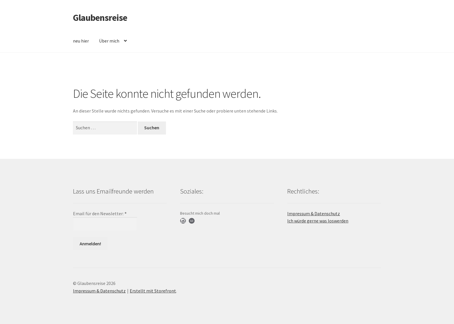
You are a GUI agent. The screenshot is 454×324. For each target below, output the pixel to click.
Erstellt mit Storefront (153, 291)
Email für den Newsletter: (100, 213)
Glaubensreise (100, 17)
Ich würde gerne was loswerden (317, 221)
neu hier (81, 41)
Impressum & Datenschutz (313, 213)
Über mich (109, 41)
